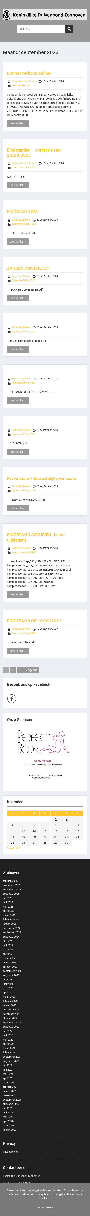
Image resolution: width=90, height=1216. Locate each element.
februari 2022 (10, 1052)
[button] (45, 757)
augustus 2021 (11, 1061)
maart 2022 (9, 1048)
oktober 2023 (10, 966)
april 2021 (8, 1078)
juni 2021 (8, 1069)
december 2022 (11, 1009)
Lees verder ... (17, 123)
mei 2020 (8, 1116)
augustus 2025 (11, 893)
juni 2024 (8, 945)
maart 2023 (9, 996)
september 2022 (12, 1022)
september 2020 (12, 1099)
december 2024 (11, 928)
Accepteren (45, 1207)
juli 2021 (7, 1065)
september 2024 (12, 932)
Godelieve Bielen (21, 219)
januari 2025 (9, 923)
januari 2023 (9, 1005)
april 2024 (8, 953)
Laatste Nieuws (20, 85)
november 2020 (11, 1095)
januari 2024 (9, 962)
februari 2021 (10, 1086)
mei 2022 (8, 1039)
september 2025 (12, 889)
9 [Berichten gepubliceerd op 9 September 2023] (66, 825)
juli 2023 (7, 979)
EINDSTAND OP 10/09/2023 (34, 621)
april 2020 (8, 1121)
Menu (7, 6)
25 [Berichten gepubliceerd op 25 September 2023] (12, 842)
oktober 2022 (10, 1018)
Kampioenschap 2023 (24, 167)
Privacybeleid (10, 1151)
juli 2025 (7, 898)
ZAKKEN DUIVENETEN (28, 268)
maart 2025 (9, 915)
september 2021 (12, 1056)
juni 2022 (8, 1035)
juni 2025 (8, 902)
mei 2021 (8, 1073)
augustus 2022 (11, 1026)
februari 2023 (10, 1001)
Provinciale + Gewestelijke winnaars (41, 478)
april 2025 (8, 910)
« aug (10, 847)
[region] (45, 757)
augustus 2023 (11, 975)
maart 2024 (9, 958)
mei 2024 (8, 949)
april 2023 (8, 992)
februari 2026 (10, 880)
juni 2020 (8, 1112)
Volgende (31, 670)
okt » (18, 847)
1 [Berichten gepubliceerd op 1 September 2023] (56, 819)
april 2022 (8, 1043)
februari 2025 (10, 919)
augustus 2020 (11, 1104)
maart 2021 (9, 1082)
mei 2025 (8, 906)
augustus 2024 (11, 936)
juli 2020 (7, 1108)
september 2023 (12, 971)
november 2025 (11, 885)
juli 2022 (7, 1031)
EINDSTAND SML (23, 211)
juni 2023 (8, 983)
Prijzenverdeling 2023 (23, 280)
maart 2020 (9, 1125)
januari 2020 (9, 1129)
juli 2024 (7, 940)
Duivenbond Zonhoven (24, 81)
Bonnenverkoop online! (29, 73)
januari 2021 (9, 1091)
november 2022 (11, 1013)
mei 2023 (8, 988)
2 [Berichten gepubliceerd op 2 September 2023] (66, 819)
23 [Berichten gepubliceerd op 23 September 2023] (66, 836)
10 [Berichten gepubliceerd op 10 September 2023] (77, 825)
